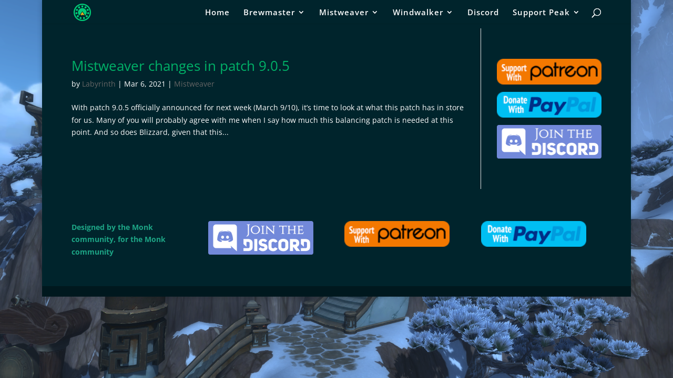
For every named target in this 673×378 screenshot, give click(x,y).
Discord (483, 12)
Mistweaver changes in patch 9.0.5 (181, 65)
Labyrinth (99, 84)
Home (217, 12)
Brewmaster (269, 12)
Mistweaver (344, 12)
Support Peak (541, 12)
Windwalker (418, 12)
